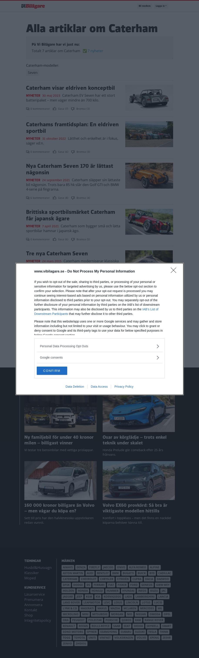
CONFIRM (57, 370)
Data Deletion (75, 387)
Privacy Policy (123, 387)
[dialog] (99, 329)
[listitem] (99, 346)
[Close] (175, 271)
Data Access (99, 387)
